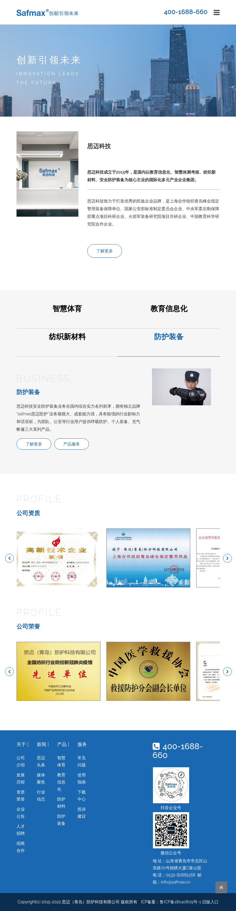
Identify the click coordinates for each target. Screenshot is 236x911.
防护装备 (169, 337)
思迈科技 (99, 146)
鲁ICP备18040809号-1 (180, 901)
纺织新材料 (67, 337)
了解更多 (104, 251)
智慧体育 (67, 309)
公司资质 (28, 513)
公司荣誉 (28, 626)
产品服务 (71, 444)
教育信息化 (169, 309)
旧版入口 (210, 901)
